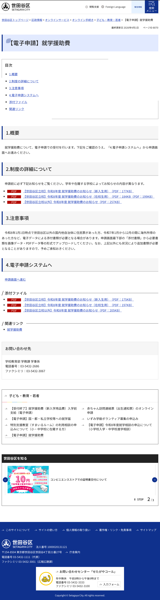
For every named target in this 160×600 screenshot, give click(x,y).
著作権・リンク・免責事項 (115, 529)
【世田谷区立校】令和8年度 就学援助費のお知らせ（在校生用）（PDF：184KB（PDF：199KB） (88, 196)
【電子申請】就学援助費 (27, 434)
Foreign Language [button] (116, 6)
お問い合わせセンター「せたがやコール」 (88, 571)
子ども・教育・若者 (108, 19)
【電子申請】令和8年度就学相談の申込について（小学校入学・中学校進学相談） (119, 426)
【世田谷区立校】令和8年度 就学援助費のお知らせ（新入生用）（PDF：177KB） (78, 190)
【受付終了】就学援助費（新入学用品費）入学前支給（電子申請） (43, 410)
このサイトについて (18, 529)
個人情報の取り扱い (78, 529)
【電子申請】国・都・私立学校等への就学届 (40, 418)
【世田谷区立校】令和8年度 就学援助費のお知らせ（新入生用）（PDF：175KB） (78, 299)
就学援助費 (14, 329)
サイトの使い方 (48, 529)
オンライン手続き (83, 19)
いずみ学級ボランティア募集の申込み (112, 418)
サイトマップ (148, 529)
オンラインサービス (57, 19)
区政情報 (36, 19)
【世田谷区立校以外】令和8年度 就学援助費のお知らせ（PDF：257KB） (72, 201)
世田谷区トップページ (15, 19)
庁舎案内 (74, 551)
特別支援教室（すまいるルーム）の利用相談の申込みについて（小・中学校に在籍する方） (43, 426)
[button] (92, 7)
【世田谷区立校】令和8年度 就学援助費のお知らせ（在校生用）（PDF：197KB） (78, 304)
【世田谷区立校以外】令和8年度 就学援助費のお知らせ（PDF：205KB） (72, 310)
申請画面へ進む (15, 279)
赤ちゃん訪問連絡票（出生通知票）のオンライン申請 (120, 410)
